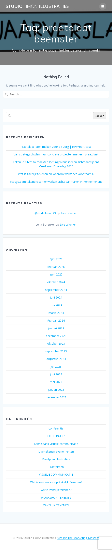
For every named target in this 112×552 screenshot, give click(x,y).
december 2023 (56, 336)
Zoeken (99, 116)
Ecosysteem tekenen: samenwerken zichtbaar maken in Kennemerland (56, 182)
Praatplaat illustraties (56, 459)
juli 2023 (56, 366)
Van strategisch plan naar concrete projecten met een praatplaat (56, 154)
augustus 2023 (56, 359)
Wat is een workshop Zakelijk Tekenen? (56, 482)
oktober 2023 (56, 343)
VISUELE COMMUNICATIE (56, 474)
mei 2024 (56, 305)
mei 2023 (56, 382)
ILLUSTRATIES (56, 436)
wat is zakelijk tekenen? (56, 490)
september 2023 (56, 351)
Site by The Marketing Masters (78, 538)
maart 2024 (56, 313)
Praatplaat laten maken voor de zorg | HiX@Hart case (56, 147)
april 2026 (56, 259)
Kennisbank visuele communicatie (56, 444)
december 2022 (56, 397)
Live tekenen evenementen (56, 451)
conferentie (56, 428)
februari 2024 (56, 320)
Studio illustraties (37, 6)
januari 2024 (56, 328)
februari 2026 (56, 267)
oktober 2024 (56, 282)
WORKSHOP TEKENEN (56, 497)
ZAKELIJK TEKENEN (56, 505)
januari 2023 (56, 390)
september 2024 (56, 290)
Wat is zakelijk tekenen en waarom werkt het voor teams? (56, 174)
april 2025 (56, 274)
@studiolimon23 (45, 213)
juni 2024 (56, 297)
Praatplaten (56, 467)
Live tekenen (69, 213)
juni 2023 (56, 374)
